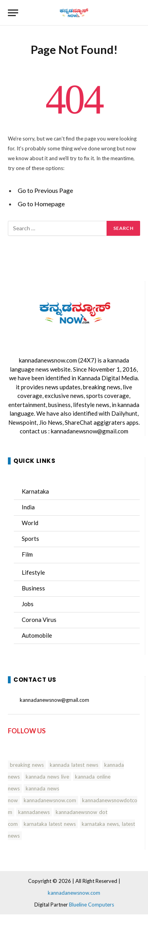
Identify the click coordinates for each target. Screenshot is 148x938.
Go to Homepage (41, 203)
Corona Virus (39, 619)
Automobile (37, 635)
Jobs (28, 603)
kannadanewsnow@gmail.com (89, 431)
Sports (30, 538)
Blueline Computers (91, 904)
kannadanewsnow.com (48, 360)
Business (33, 588)
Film (27, 554)
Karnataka (35, 491)
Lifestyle (33, 572)
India (28, 507)
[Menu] (13, 13)
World (30, 522)
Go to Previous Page (45, 190)
